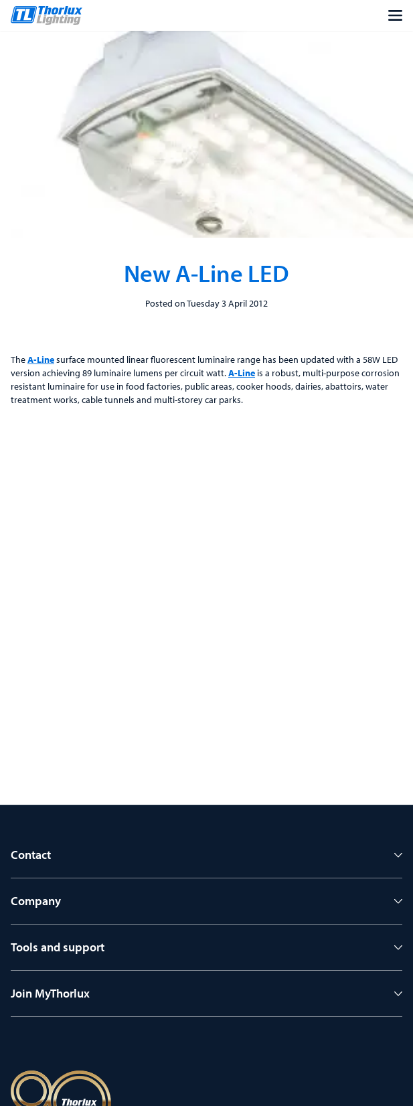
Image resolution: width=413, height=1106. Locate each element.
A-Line (40, 359)
